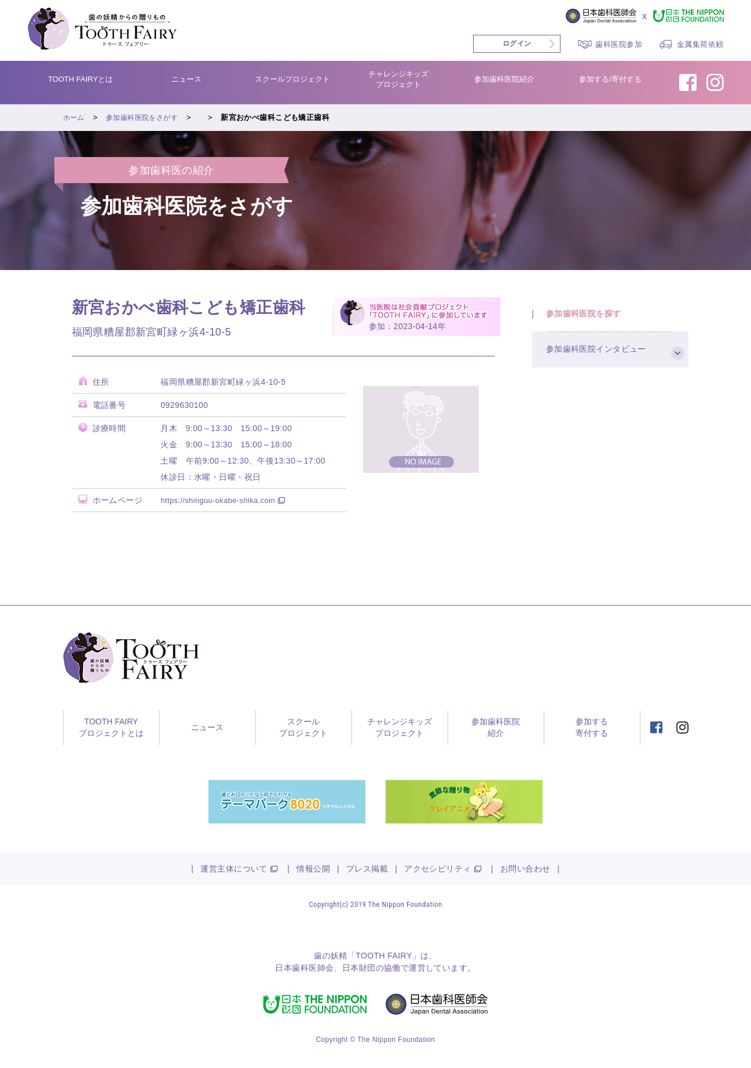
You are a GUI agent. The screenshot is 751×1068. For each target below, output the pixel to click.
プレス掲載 (367, 868)
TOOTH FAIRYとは (80, 79)
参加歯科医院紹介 (504, 79)
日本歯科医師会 (304, 967)
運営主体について (233, 868)
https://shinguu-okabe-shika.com (222, 500)
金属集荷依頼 (700, 44)
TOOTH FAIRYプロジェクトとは (111, 727)
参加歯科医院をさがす (146, 117)
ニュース (186, 79)
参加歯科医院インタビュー (603, 360)
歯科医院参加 (618, 44)
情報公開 (313, 868)
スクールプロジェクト (292, 79)
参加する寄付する (592, 727)
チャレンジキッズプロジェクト (398, 79)
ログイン (517, 43)
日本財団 (359, 967)
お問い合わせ (525, 868)
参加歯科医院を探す (589, 317)
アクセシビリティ (437, 868)
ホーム (74, 117)
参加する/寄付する (610, 79)
